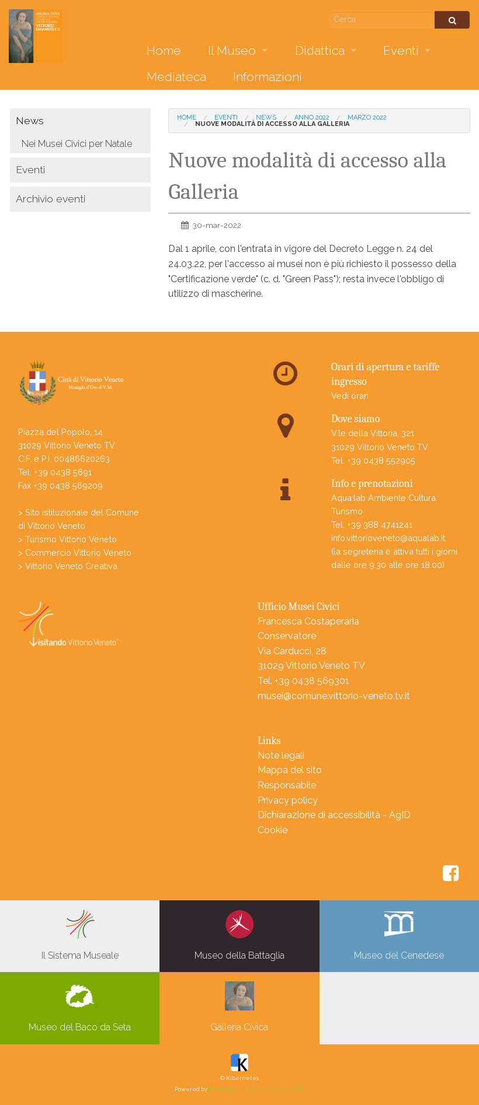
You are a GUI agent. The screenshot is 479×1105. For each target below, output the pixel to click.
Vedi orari (350, 396)
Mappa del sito (290, 770)
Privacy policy (288, 800)
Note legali (281, 755)
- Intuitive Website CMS (256, 1089)
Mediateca (176, 76)
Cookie (272, 830)
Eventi (401, 50)
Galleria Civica (239, 1007)
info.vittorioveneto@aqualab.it (388, 538)
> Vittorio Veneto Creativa (67, 566)
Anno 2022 (311, 117)
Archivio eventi (50, 198)
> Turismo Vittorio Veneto (67, 539)
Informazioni (267, 76)
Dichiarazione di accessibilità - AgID (334, 814)
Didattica (320, 50)
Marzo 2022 (367, 117)
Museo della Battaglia (239, 935)
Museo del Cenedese (399, 935)
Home (164, 50)
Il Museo (232, 50)
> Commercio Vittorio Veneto (74, 552)
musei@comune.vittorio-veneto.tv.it (334, 695)
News (30, 120)
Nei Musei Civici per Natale (77, 143)
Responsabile (287, 785)
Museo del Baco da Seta (80, 1007)
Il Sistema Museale (80, 935)
